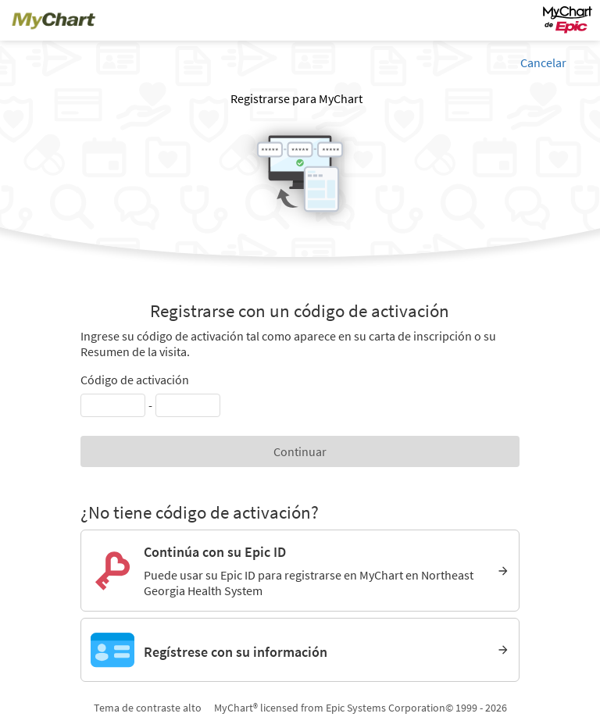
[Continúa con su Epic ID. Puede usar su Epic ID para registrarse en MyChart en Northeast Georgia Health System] (300, 571)
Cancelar (543, 62)
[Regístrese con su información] (300, 650)
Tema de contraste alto (148, 708)
